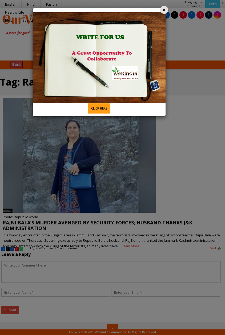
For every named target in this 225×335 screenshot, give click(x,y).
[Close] (164, 10)
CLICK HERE (99, 108)
